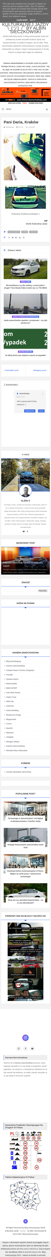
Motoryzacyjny (32, 1234)
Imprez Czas (11, 697)
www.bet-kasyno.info (33, 1252)
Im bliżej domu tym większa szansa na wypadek (25, 355)
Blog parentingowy (13, 661)
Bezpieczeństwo (25, 351)
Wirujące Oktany (12, 742)
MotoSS (9, 728)
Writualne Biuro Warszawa (16, 750)
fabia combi (25, 281)
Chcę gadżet (14, 232)
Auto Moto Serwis (13, 693)
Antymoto (10, 706)
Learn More (21, 20)
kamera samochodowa (24, 1063)
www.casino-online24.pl (28, 1249)
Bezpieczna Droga (13, 715)
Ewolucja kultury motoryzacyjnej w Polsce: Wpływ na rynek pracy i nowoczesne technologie (25, 874)
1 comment (30, 127)
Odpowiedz (29, 411)
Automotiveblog (12, 710)
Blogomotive (11, 719)
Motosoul (10, 733)
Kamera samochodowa (15, 746)
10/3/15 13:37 (20, 397)
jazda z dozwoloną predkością (25, 316)
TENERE (10, 737)
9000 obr (10, 701)
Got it (32, 20)
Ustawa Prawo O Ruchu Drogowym (20, 670)
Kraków (33, 232)
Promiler (9, 675)
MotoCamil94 (11, 684)
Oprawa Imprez (12, 679)
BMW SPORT (11, 688)
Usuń (41, 411)
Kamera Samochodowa (15, 666)
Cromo (9, 724)
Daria (25, 232)
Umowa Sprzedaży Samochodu (18, 772)
